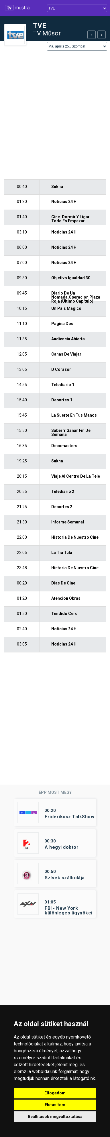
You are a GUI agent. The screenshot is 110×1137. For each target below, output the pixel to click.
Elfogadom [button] (55, 1093)
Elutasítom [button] (55, 1104)
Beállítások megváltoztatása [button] (55, 1116)
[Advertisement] (55, 115)
